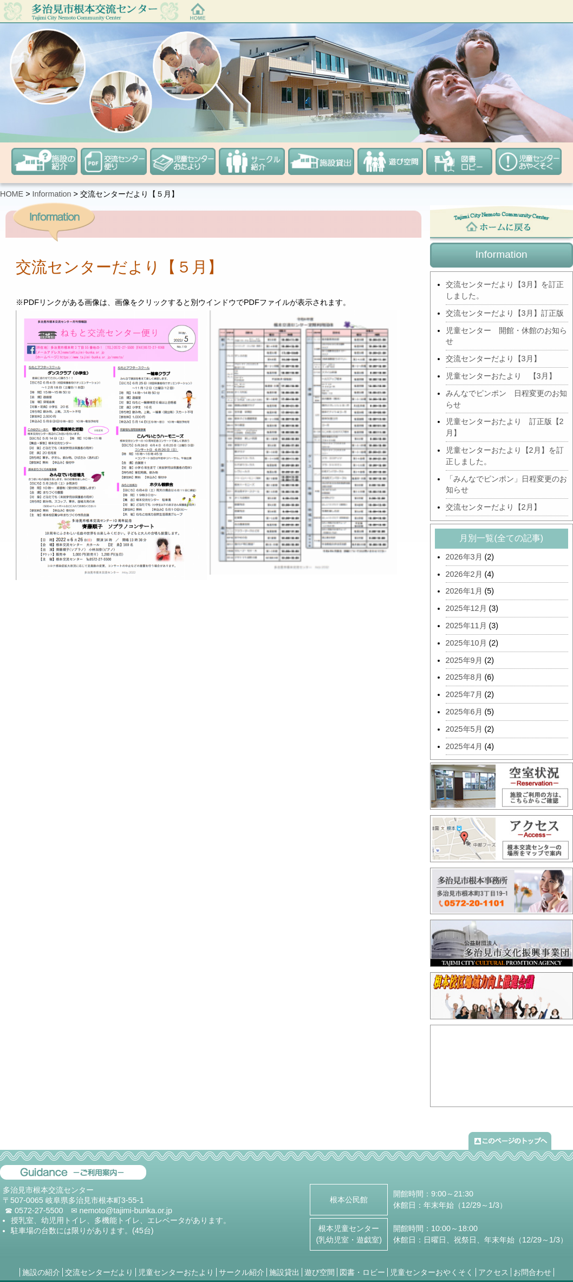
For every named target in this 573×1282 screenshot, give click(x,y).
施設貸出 (284, 1272)
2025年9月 (464, 660)
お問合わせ (532, 1272)
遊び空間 (319, 1272)
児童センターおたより (176, 1272)
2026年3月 (464, 556)
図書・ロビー (362, 1272)
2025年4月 (464, 746)
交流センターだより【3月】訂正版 (505, 313)
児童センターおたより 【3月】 (501, 376)
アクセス (493, 1272)
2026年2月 (464, 574)
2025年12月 (466, 608)
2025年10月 (466, 643)
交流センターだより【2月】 (493, 507)
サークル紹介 (241, 1272)
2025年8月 (464, 677)
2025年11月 (466, 625)
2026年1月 (464, 591)
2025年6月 (464, 711)
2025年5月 (464, 729)
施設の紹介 (41, 1272)
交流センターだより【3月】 (493, 358)
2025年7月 (464, 694)
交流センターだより (99, 1272)
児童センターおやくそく (431, 1272)
